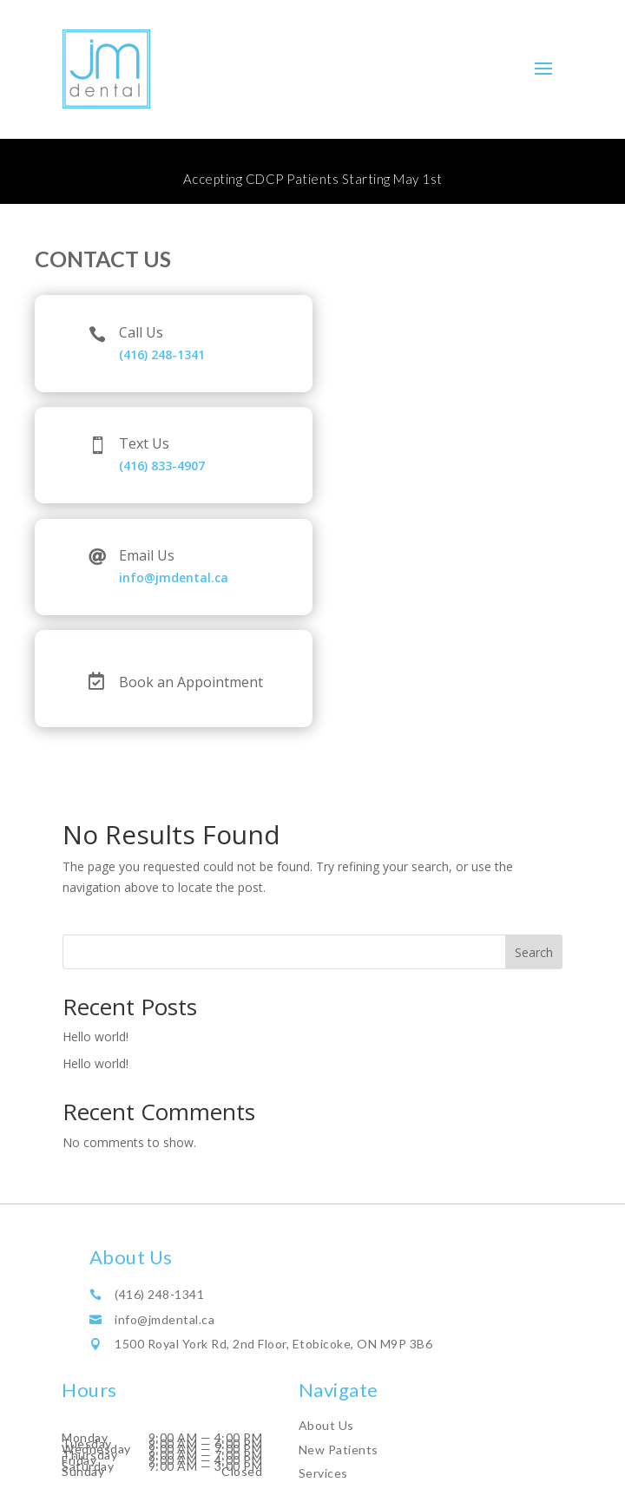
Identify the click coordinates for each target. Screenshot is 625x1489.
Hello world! (95, 1036)
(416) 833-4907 (162, 465)
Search (534, 952)
